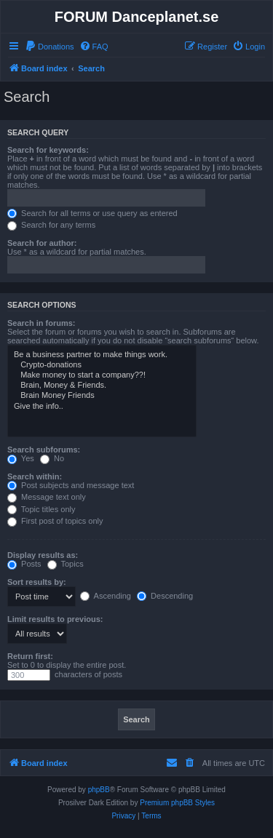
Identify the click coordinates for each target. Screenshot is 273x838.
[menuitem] (49, 46)
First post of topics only (55, 520)
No (52, 458)
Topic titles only (41, 509)
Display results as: (42, 555)
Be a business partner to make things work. (101, 355)
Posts (24, 563)
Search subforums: (43, 449)
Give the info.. (101, 407)
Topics (65, 563)
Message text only (46, 496)
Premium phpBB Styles (177, 803)
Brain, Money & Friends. (101, 385)
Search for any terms (51, 224)
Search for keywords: (48, 149)
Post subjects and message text (70, 485)
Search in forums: (41, 323)
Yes (20, 458)
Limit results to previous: (55, 619)
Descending (165, 595)
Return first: (30, 656)
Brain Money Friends (101, 396)
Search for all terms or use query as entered (92, 213)
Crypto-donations (101, 365)
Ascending (105, 595)
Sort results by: (36, 582)
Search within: (34, 476)
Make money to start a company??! (101, 375)
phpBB (99, 790)
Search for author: (41, 243)
